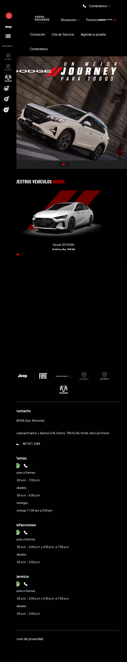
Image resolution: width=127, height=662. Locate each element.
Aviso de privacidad (29, 639)
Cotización (37, 34)
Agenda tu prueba (93, 34)
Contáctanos (39, 49)
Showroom (70, 20)
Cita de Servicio (63, 34)
